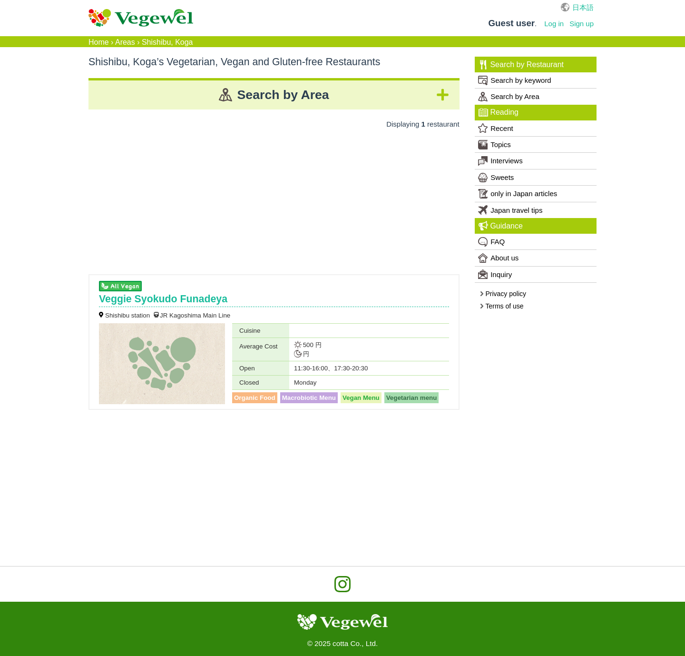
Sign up (581, 24)
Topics (494, 144)
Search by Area (508, 96)
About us (498, 258)
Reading (499, 112)
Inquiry (495, 274)
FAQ (491, 242)
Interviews (500, 161)
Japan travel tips (510, 210)
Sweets (496, 177)
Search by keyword (514, 80)
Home (98, 42)
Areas (125, 42)
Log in (554, 24)
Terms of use (502, 306)
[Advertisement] (274, 198)
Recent (495, 128)
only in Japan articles (517, 194)
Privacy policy (503, 294)
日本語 (583, 7)
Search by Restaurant (521, 65)
